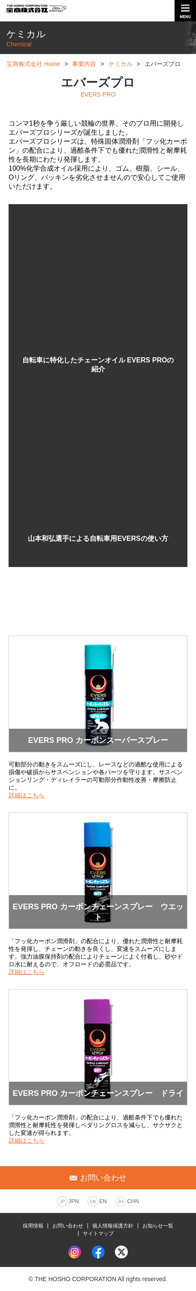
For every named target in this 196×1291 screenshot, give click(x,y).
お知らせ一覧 (157, 1226)
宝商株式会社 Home (33, 63)
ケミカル (121, 63)
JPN (74, 1201)
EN (103, 1201)
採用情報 (33, 1226)
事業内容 (84, 63)
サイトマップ (98, 1234)
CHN (133, 1201)
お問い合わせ (67, 1226)
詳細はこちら (27, 795)
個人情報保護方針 (112, 1226)
